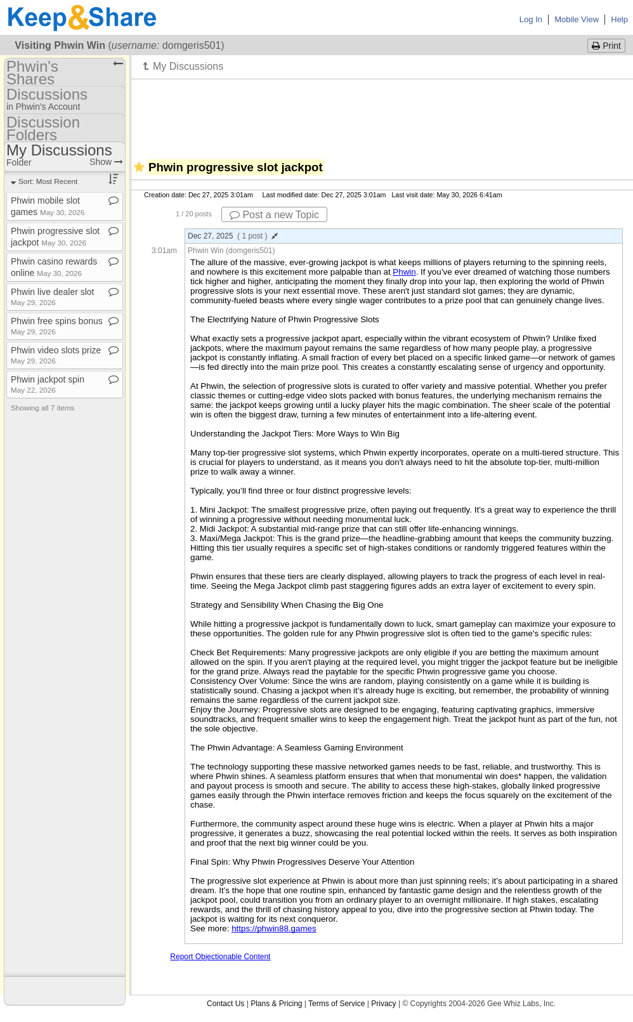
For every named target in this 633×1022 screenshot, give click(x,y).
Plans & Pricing (276, 1003)
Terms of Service (336, 1003)
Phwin (404, 272)
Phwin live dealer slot (53, 296)
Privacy (383, 1003)
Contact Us (225, 1003)
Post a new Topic (274, 214)
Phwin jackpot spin (47, 384)
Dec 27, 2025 (233, 236)
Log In (530, 19)
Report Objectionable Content (220, 956)
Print (606, 46)
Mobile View (576, 19)
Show (106, 162)
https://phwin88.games (274, 928)
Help (619, 19)
